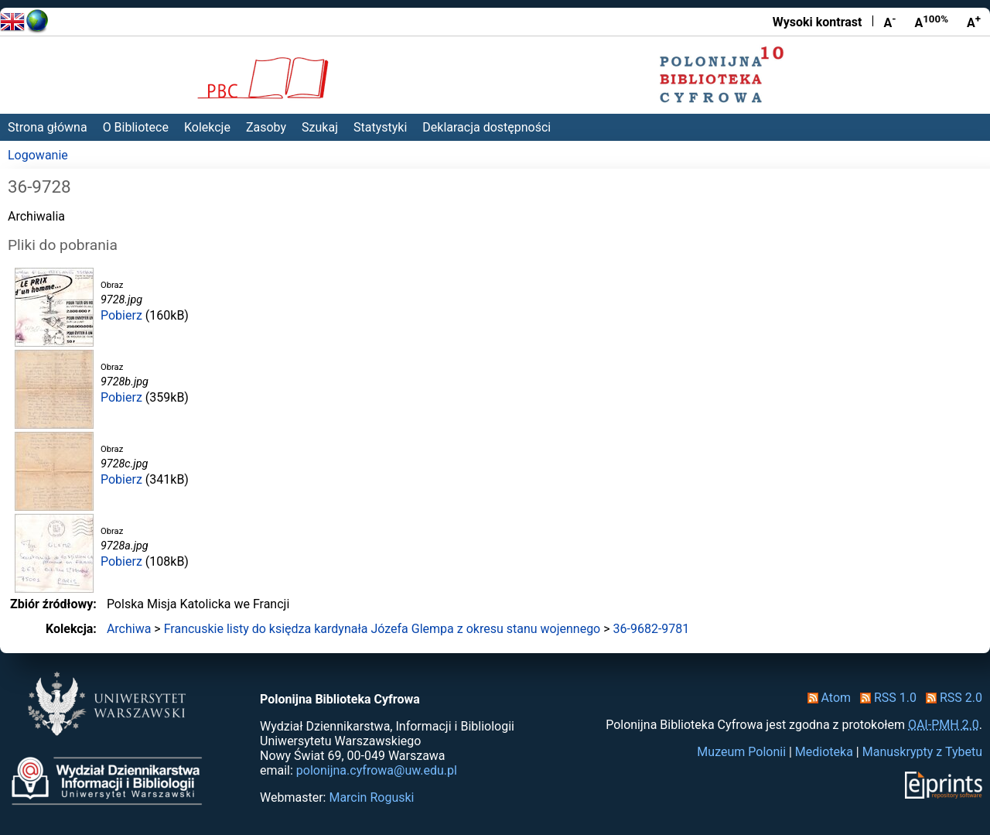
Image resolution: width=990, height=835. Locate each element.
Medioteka (824, 751)
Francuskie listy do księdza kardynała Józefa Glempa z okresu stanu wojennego (382, 628)
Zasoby (266, 127)
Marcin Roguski (371, 797)
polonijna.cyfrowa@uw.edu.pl (376, 770)
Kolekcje (207, 127)
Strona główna (47, 127)
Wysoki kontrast (817, 22)
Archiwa (129, 628)
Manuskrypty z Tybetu (922, 751)
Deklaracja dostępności (486, 127)
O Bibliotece (136, 127)
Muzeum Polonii (741, 751)
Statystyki (380, 127)
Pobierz (121, 315)
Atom (826, 697)
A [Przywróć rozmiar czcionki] (931, 21)
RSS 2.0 (951, 697)
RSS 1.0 (885, 697)
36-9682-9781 (651, 628)
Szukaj (320, 127)
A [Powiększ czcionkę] (974, 21)
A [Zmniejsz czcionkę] (889, 21)
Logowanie (38, 155)
